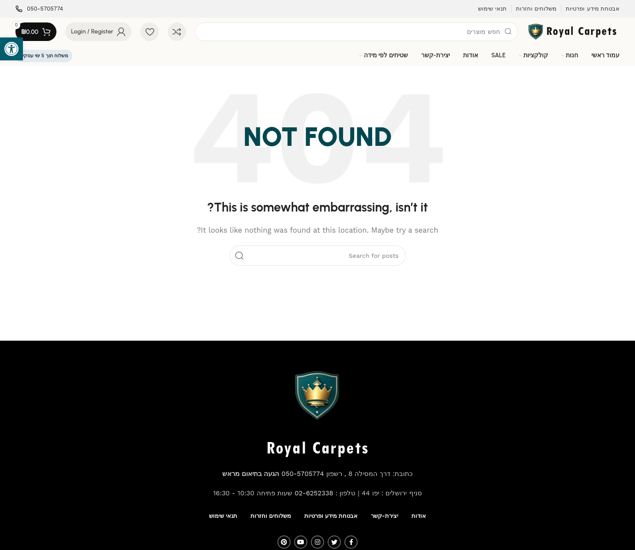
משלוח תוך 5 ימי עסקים (44, 56)
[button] (11, 48)
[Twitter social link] (334, 542)
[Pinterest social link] (284, 542)
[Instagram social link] (317, 542)
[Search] (356, 31)
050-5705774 (302, 474)
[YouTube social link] (300, 542)
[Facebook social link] (351, 542)
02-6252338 (314, 493)
